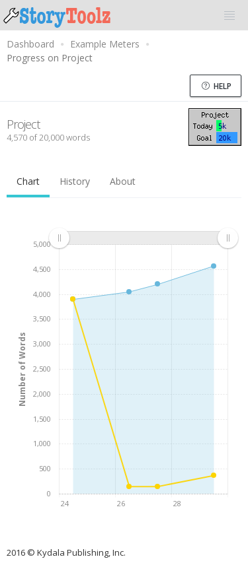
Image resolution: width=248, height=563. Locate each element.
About (123, 181)
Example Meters (105, 44)
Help (216, 86)
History (75, 181)
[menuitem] (143, 238)
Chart (28, 181)
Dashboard (30, 44)
